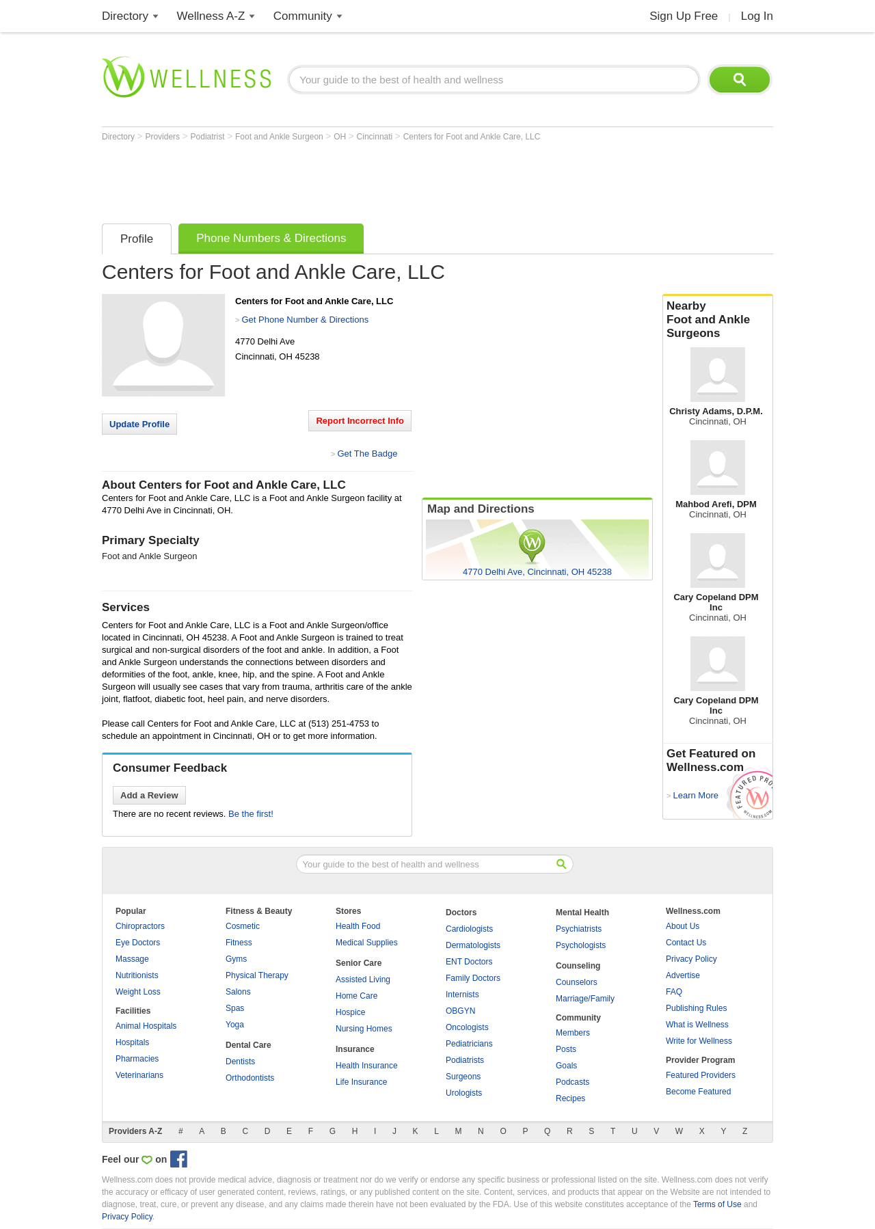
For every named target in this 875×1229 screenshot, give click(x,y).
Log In (757, 16)
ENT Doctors (469, 962)
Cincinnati (376, 136)
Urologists (464, 1093)
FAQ (674, 992)
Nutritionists (137, 975)
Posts (566, 1049)
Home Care (356, 996)
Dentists (240, 1061)
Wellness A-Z (211, 16)
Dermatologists (473, 945)
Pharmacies (137, 1059)
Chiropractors (140, 926)
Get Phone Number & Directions (304, 319)
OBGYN (460, 1011)
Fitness (239, 942)
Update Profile (139, 424)
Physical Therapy (257, 975)
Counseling (578, 966)
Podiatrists (465, 1060)
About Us (682, 926)
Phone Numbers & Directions (271, 238)
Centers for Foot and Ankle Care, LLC (472, 136)
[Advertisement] (351, 179)
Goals (566, 1065)
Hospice (350, 1012)
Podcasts (572, 1082)
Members (573, 1033)
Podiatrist (209, 136)
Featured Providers (701, 1075)
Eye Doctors (138, 942)
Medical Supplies (367, 942)
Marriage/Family (585, 998)
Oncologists (467, 1027)
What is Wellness (697, 1024)
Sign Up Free (683, 16)
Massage (132, 959)
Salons (238, 992)
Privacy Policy (691, 959)
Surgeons (463, 1076)
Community (302, 16)
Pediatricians (469, 1044)
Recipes (570, 1098)
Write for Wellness (699, 1041)
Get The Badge (367, 453)
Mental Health (582, 912)
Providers (163, 136)
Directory (125, 16)
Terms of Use (717, 1204)
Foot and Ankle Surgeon (280, 136)
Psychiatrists (579, 929)
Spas (235, 1008)
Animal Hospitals (146, 1026)
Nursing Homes (364, 1029)
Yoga (235, 1024)
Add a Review (149, 795)
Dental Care (248, 1045)
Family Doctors (473, 978)
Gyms (236, 959)
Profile (136, 238)
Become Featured (698, 1091)
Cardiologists (469, 929)
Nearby (718, 319)
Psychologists (581, 945)
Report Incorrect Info (360, 421)
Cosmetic (243, 926)
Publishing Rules (696, 1008)
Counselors (576, 982)
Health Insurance (367, 1065)
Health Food (358, 926)
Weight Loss (138, 992)
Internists (462, 994)
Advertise (683, 975)
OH (341, 136)
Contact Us (686, 942)
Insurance (355, 1049)
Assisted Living (363, 979)
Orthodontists (250, 1078)
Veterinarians (139, 1075)
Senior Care (358, 963)
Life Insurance (361, 1082)
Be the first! (250, 814)
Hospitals (132, 1042)
